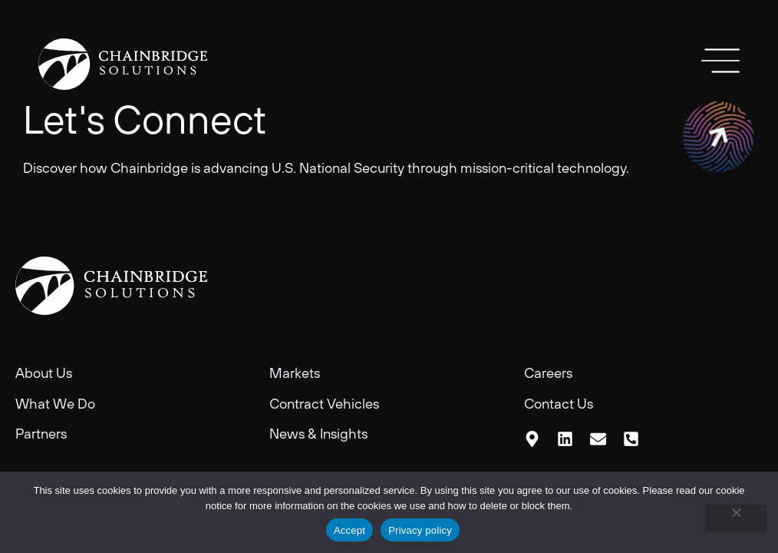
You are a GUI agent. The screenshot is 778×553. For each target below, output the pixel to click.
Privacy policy (420, 530)
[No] (735, 518)
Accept (349, 530)
